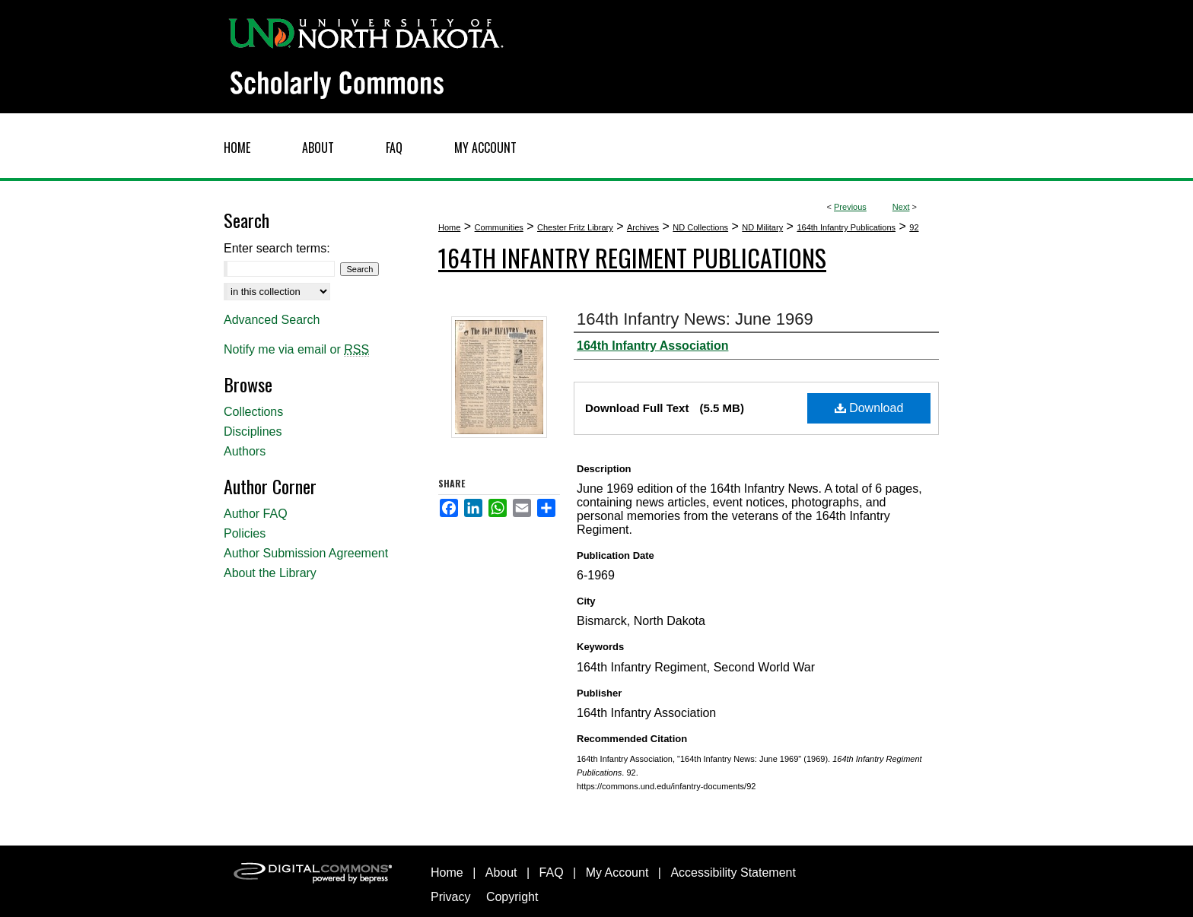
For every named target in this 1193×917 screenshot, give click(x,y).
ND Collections (700, 227)
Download (869, 407)
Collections (253, 411)
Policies (245, 533)
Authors (245, 451)
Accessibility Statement (733, 872)
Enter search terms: (277, 248)
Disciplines (253, 431)
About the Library (270, 572)
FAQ (551, 872)
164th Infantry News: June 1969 (695, 318)
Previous (850, 206)
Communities (499, 227)
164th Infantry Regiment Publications (632, 257)
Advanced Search (272, 319)
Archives (643, 227)
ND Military (762, 227)
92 (913, 227)
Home (449, 227)
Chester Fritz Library (575, 227)
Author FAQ (256, 513)
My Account (617, 872)
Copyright (512, 896)
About (501, 872)
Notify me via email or (296, 350)
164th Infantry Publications (846, 227)
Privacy (450, 896)
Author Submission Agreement (306, 553)
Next (901, 206)
